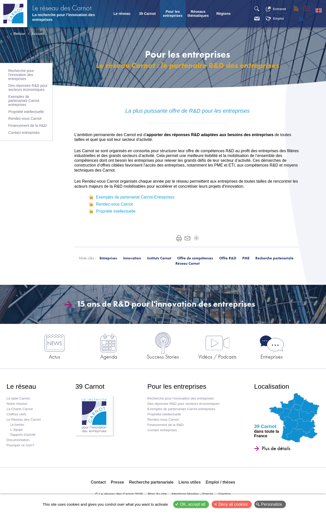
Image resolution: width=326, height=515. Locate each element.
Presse (117, 482)
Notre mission (17, 404)
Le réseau (121, 14)
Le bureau (17, 424)
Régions (223, 14)
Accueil (37, 34)
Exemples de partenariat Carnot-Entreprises (135, 197)
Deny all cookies (233, 504)
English (318, 10)
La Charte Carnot (20, 409)
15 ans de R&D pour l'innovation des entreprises (159, 304)
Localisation (271, 386)
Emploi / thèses (220, 482)
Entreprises (271, 356)
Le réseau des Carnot (61, 8)
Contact (98, 482)
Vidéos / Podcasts (217, 356)
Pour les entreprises (172, 14)
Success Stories (163, 356)
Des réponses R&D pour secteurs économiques (28, 88)
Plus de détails (276, 448)
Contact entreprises (24, 133)
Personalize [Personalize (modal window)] (271, 504)
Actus (54, 356)
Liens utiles (189, 482)
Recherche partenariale (151, 482)
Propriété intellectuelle (26, 112)
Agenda (108, 356)
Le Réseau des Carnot (24, 419)
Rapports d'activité (22, 435)
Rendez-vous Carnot (24, 118)
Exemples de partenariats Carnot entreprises (23, 101)
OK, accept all (192, 504)
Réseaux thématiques (198, 14)
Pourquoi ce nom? (20, 445)
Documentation (18, 440)
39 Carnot (147, 14)
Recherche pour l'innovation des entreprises (21, 75)
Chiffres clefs (16, 414)
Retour (19, 34)
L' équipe (16, 429)
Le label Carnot (18, 398)
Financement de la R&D (27, 126)
